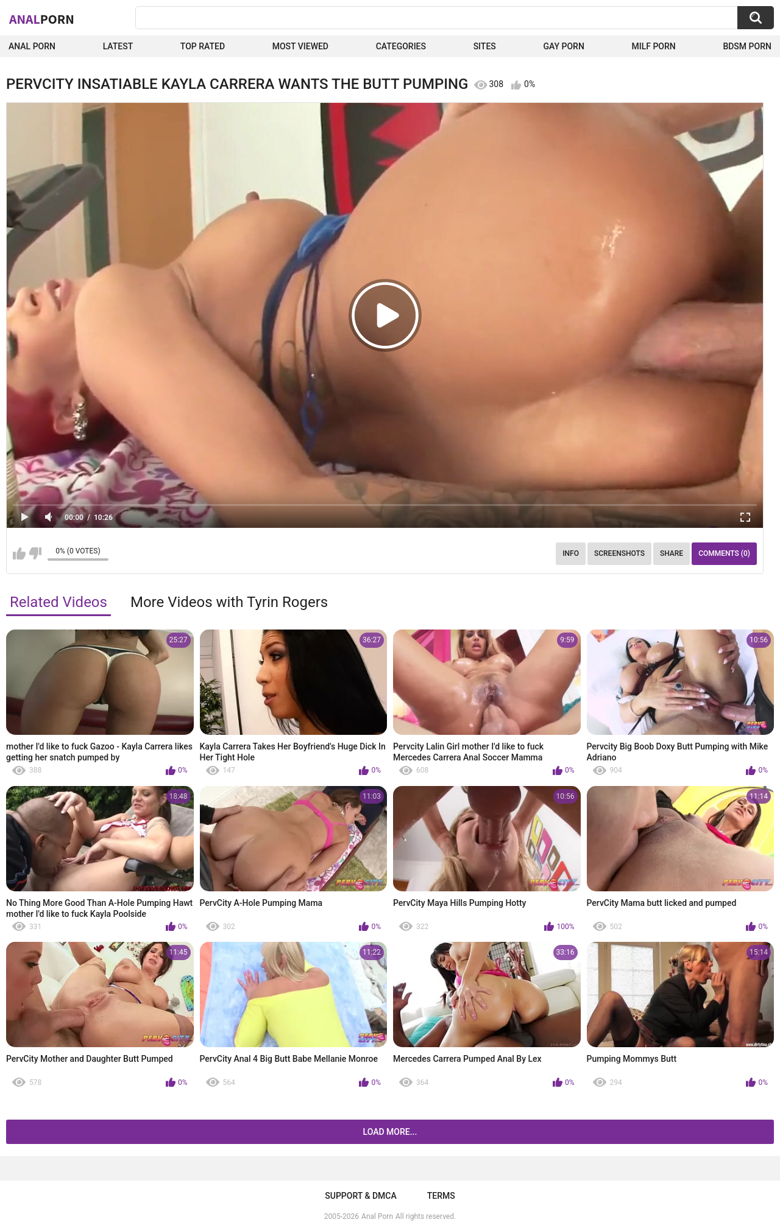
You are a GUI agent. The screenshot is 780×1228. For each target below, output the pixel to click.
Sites (484, 46)
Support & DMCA (360, 1196)
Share (671, 553)
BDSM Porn (747, 46)
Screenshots (619, 553)
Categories (401, 46)
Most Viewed (300, 46)
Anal (41, 18)
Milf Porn (653, 46)
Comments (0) (724, 553)
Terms (441, 1196)
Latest (118, 46)
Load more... (390, 1132)
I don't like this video (35, 553)
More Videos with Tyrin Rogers (229, 602)
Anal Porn (32, 46)
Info (570, 553)
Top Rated (202, 46)
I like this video (19, 553)
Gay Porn (563, 46)
